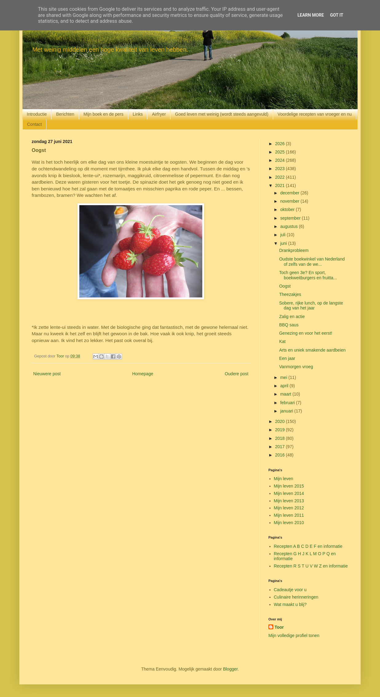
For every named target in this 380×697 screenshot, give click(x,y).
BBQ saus (289, 324)
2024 (280, 160)
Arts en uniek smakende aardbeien (312, 350)
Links (138, 114)
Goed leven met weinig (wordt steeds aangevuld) (221, 114)
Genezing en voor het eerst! (305, 333)
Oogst (285, 286)
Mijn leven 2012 (289, 507)
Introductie (37, 114)
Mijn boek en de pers (104, 114)
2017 (280, 446)
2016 (280, 454)
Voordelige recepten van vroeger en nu (315, 114)
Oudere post (236, 373)
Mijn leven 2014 (289, 493)
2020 (280, 421)
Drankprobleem (294, 250)
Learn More (310, 15)
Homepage (142, 373)
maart (286, 394)
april (284, 385)
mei (284, 377)
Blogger (230, 669)
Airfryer (159, 114)
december (290, 192)
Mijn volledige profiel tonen (293, 635)
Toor (279, 627)
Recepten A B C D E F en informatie (308, 546)
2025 (280, 151)
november (290, 201)
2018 (280, 438)
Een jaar (287, 358)
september (291, 218)
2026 (280, 143)
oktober (288, 209)
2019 (280, 429)
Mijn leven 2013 (289, 500)
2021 (280, 185)
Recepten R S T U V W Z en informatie (311, 566)
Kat (282, 341)
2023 (280, 168)
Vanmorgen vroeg (296, 366)
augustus (289, 226)
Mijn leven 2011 (289, 515)
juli (283, 234)
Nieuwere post (47, 373)
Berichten (65, 114)
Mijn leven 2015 (289, 486)
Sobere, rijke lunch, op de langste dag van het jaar (311, 306)
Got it (336, 15)
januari (287, 410)
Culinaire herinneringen (296, 597)
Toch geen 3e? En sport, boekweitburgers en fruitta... (308, 275)
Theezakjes (290, 294)
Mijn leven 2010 (289, 522)
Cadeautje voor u (290, 589)
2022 (280, 177)
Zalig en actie (292, 316)
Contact (34, 124)
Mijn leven (283, 478)
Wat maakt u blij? (290, 604)
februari (288, 402)
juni (284, 243)
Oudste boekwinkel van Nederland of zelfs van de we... (312, 262)
